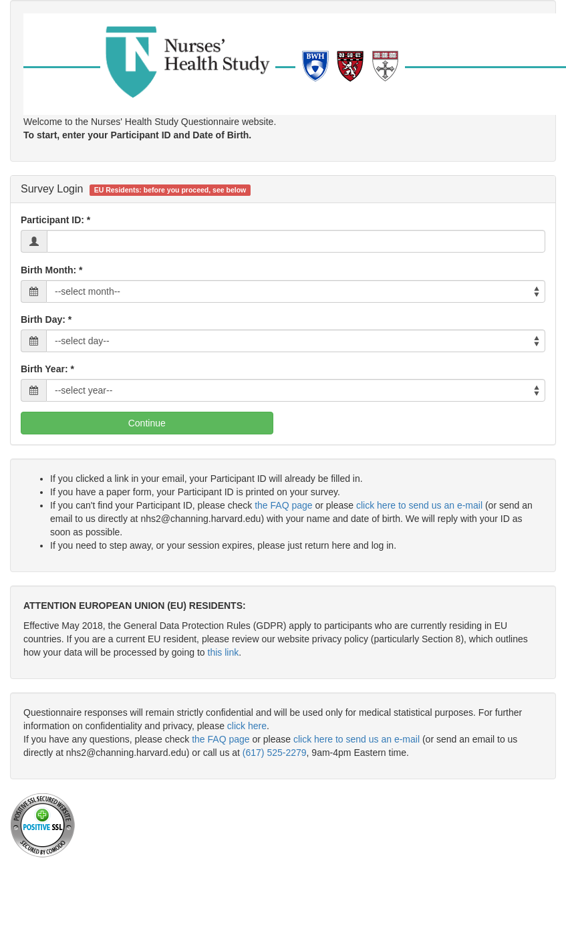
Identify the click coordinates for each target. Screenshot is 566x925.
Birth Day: (43, 319)
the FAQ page (283, 505)
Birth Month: (48, 270)
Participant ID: (52, 220)
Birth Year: (44, 369)
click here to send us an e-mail (419, 505)
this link (223, 652)
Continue (147, 423)
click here (247, 725)
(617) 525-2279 (275, 752)
